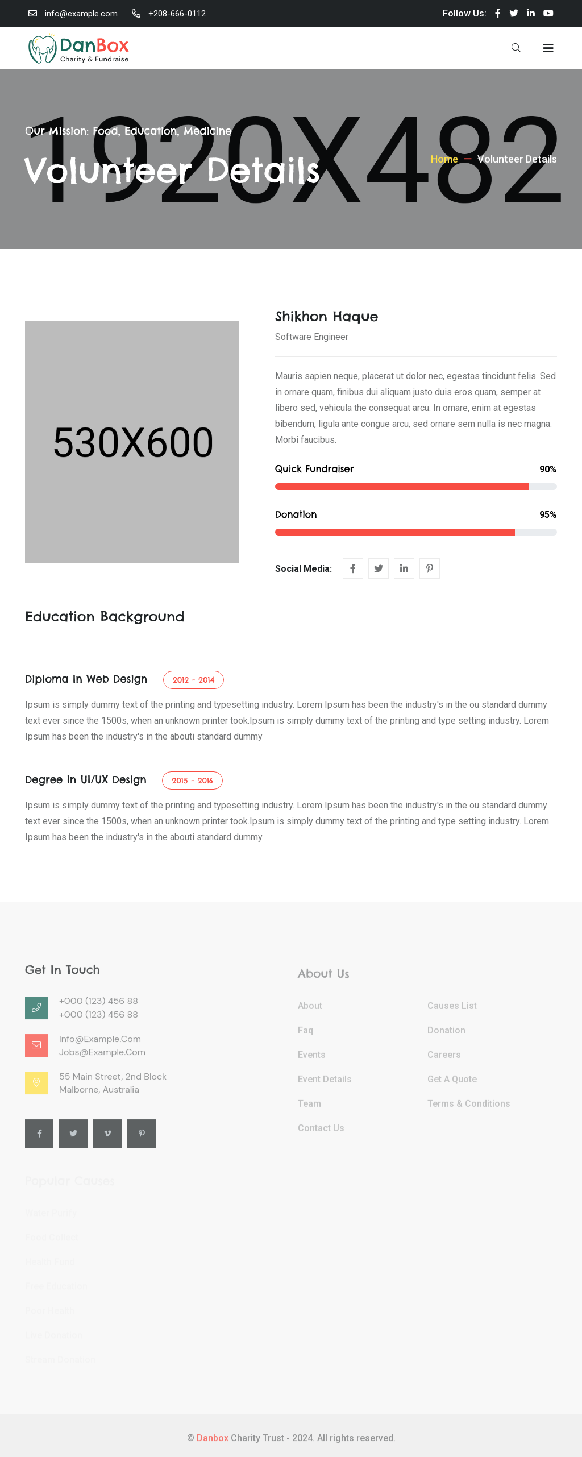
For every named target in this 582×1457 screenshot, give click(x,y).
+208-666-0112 (177, 14)
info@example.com (81, 14)
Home (444, 169)
